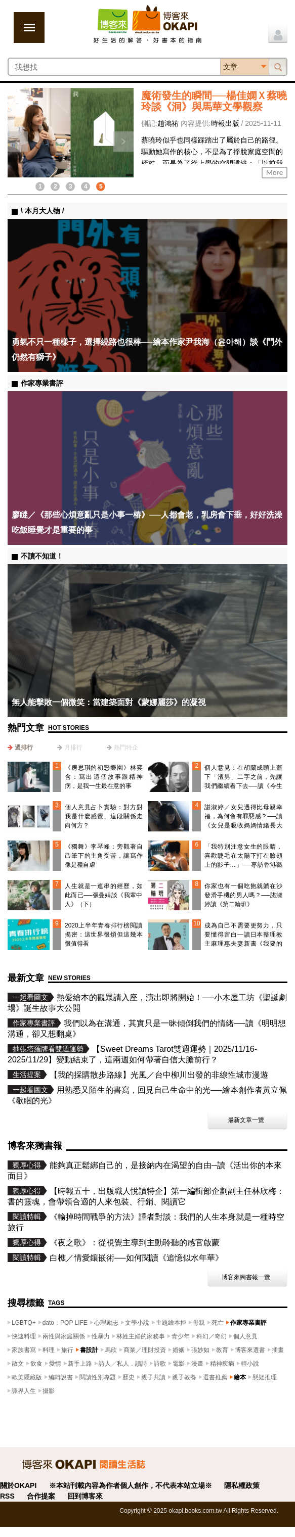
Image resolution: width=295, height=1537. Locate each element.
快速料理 (24, 1336)
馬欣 (111, 1350)
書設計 (89, 1350)
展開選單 (29, 27)
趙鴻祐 (168, 123)
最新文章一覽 (246, 1120)
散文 (18, 1363)
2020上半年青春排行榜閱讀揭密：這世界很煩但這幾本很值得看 (104, 934)
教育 (222, 1350)
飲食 (36, 1363)
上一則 (18, 141)
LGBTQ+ (24, 1322)
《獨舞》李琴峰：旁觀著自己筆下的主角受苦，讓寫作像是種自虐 (104, 855)
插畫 (278, 1350)
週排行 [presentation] (24, 747)
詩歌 (160, 1363)
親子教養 (184, 1377)
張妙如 (200, 1350)
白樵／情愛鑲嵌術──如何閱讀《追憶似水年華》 (136, 1257)
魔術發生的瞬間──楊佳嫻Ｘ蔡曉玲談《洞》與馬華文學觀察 (214, 101)
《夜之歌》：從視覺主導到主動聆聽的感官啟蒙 (135, 1242)
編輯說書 (61, 1377)
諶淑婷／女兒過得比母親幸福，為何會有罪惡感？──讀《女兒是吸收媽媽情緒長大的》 (243, 821)
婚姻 (179, 1350)
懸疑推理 (264, 1377)
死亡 (218, 1322)
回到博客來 (85, 1496)
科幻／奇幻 (211, 1336)
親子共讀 (153, 1377)
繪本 (240, 1377)
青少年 (181, 1336)
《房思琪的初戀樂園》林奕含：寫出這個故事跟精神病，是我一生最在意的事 (104, 776)
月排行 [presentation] (73, 747)
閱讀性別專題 (97, 1377)
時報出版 (225, 123)
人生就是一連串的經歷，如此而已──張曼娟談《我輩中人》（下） (104, 895)
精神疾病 (222, 1363)
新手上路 (80, 1363)
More (274, 172)
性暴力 (101, 1336)
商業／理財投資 (144, 1350)
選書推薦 (215, 1377)
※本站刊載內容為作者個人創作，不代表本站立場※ (130, 1485)
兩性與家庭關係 (64, 1336)
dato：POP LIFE (65, 1322)
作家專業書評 (248, 1322)
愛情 (55, 1363)
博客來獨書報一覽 (246, 1277)
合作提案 (41, 1496)
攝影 (49, 1390)
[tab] (20, 747)
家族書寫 (24, 1350)
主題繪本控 (171, 1322)
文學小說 (137, 1322)
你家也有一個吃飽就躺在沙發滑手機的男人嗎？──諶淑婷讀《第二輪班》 (243, 895)
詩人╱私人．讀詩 (123, 1363)
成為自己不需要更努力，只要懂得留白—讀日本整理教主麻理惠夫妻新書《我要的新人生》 (243, 939)
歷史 (128, 1377)
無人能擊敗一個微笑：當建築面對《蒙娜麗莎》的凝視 (109, 702)
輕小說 (250, 1363)
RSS (7, 1496)
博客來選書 (250, 1350)
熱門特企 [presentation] (126, 747)
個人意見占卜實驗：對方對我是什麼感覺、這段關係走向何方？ (104, 816)
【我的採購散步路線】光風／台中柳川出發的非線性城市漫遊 (159, 1074)
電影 (179, 1363)
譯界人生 (24, 1390)
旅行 (67, 1350)
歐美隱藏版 (27, 1377)
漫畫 (197, 1363)
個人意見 (245, 1336)
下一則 (123, 141)
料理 (49, 1350)
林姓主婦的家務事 (140, 1336)
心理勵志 (106, 1322)
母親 (199, 1322)
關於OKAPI (18, 1485)
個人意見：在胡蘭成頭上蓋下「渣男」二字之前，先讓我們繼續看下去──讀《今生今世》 (243, 781)
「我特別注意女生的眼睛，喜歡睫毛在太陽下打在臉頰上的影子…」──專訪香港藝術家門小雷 (243, 860)
